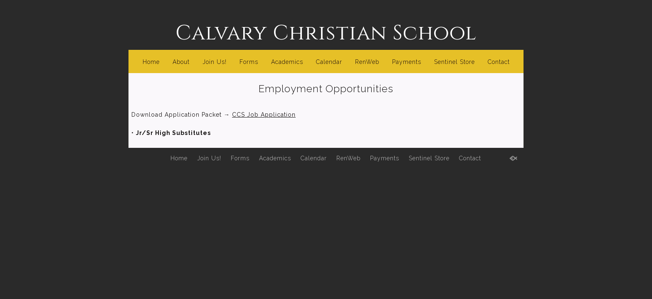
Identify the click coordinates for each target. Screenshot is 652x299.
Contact (499, 62)
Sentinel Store (454, 62)
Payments (406, 62)
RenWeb (367, 62)
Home (151, 62)
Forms (249, 62)
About (181, 62)
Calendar (329, 62)
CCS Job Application (264, 114)
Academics (287, 62)
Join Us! (215, 62)
